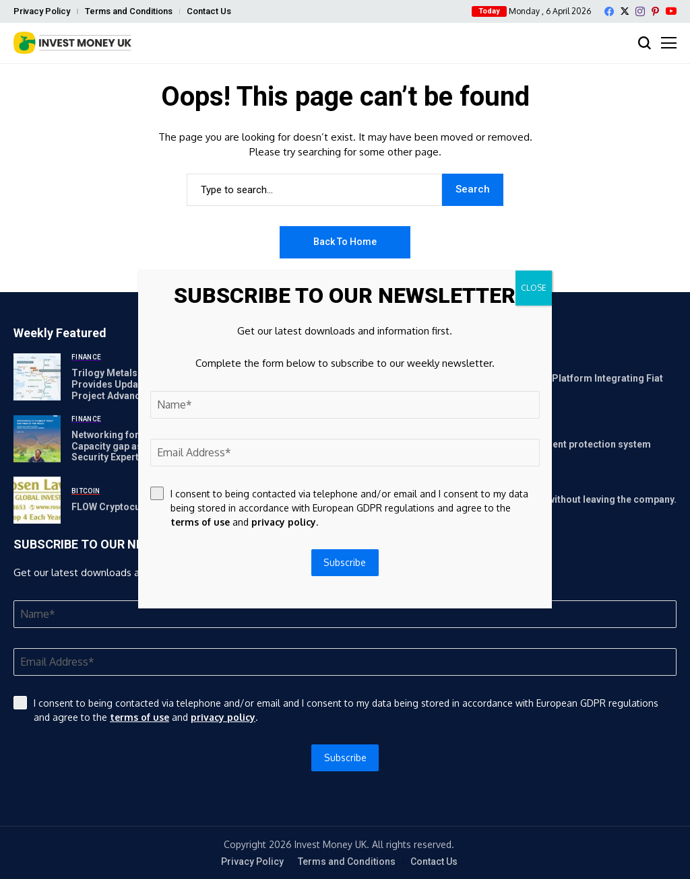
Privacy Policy (41, 11)
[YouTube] (671, 11)
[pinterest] (655, 11)
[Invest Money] (72, 43)
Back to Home (345, 241)
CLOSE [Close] (533, 288)
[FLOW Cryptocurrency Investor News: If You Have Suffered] (37, 500)
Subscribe (345, 757)
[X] (625, 11)
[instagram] (640, 11)
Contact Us (209, 11)
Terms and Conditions (128, 11)
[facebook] (609, 11)
